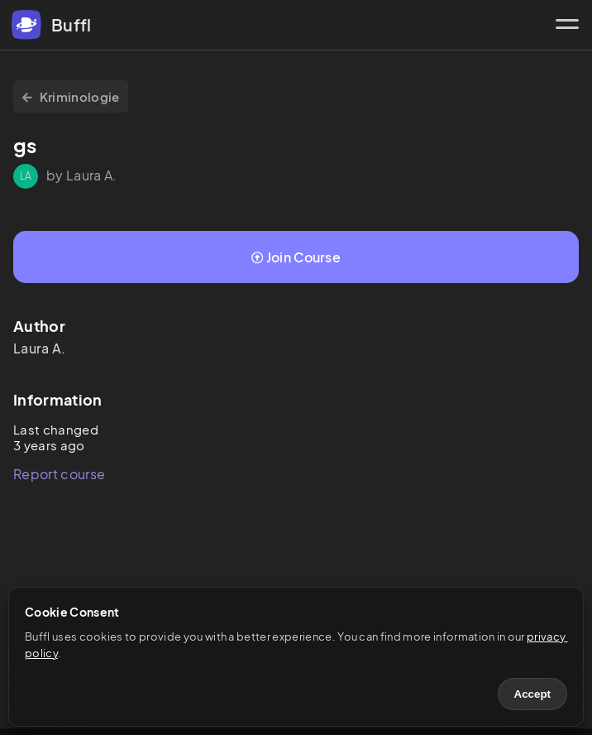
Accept (532, 694)
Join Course (296, 257)
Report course (59, 474)
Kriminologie (70, 96)
